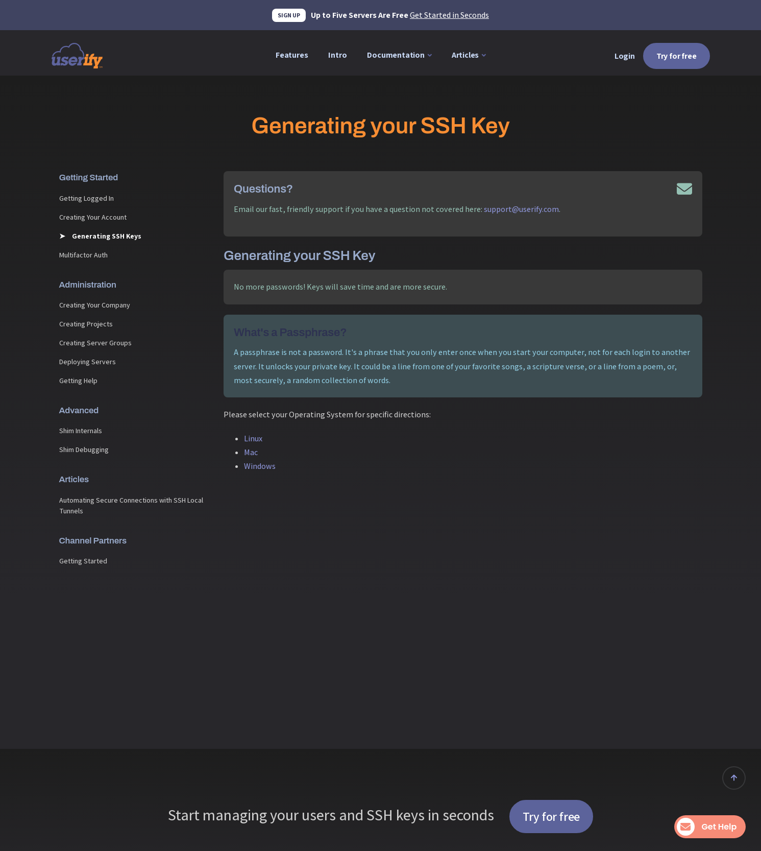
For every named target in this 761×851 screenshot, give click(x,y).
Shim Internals (80, 430)
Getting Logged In (86, 198)
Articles (465, 55)
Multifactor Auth (83, 254)
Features (292, 55)
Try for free (676, 56)
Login (625, 56)
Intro (337, 55)
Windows (260, 466)
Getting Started (83, 560)
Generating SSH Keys (105, 236)
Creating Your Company (94, 305)
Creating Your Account (93, 217)
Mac (251, 452)
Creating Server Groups (95, 342)
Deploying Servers (87, 361)
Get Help (709, 827)
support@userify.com (521, 209)
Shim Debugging (84, 449)
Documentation (395, 55)
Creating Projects (86, 323)
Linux (253, 438)
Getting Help (78, 380)
